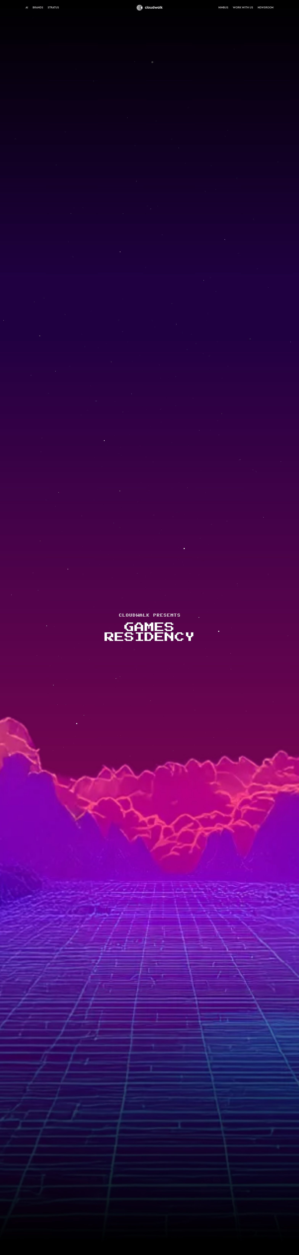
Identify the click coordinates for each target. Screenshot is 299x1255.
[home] (149, 7)
